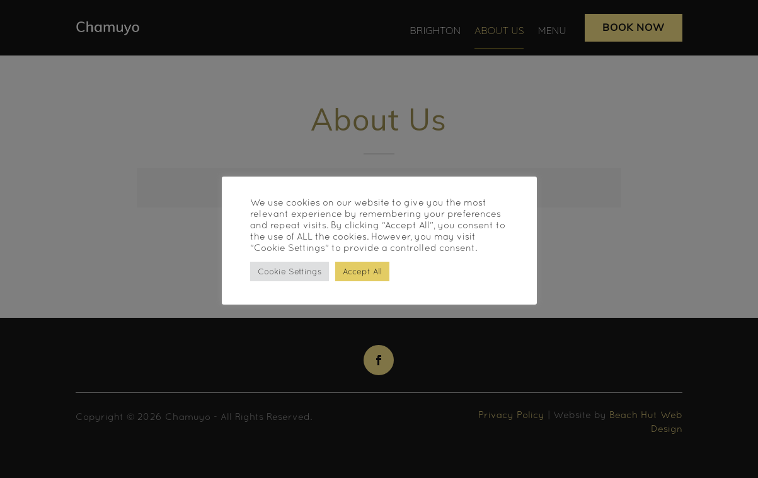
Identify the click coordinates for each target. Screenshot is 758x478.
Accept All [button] (362, 271)
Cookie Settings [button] (289, 271)
